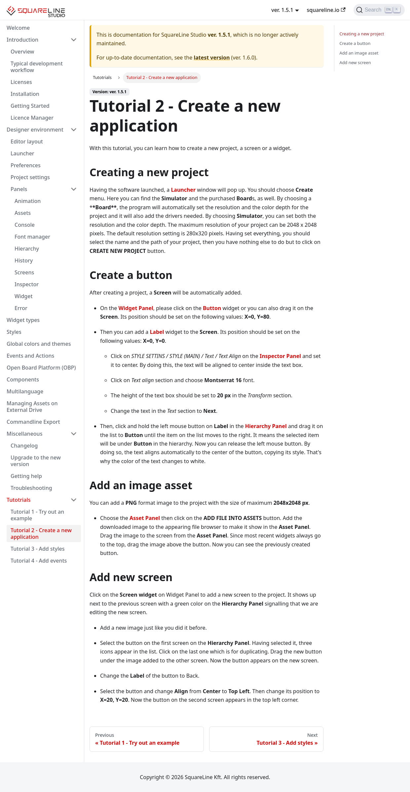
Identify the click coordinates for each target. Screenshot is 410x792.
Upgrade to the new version (36, 461)
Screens (24, 272)
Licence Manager (32, 117)
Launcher (22, 153)
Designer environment (35, 129)
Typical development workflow (37, 67)
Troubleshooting (31, 488)
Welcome (18, 27)
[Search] (379, 10)
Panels (19, 189)
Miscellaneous (24, 433)
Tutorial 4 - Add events (39, 560)
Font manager (32, 236)
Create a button (355, 43)
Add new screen (355, 62)
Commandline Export (33, 421)
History (24, 260)
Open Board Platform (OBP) (41, 367)
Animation (28, 201)
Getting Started (30, 105)
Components (23, 379)
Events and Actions (30, 355)
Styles (14, 332)
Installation (25, 94)
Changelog (24, 445)
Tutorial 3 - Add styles (38, 548)
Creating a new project (362, 34)
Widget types (23, 320)
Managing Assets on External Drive (32, 407)
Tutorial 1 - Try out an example (37, 515)
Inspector (27, 284)
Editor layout (27, 141)
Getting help (26, 476)
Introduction (22, 39)
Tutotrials (19, 499)
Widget (24, 296)
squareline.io (326, 10)
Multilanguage (25, 391)
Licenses (21, 82)
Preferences (26, 165)
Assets (23, 213)
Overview (22, 51)
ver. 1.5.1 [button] (282, 10)
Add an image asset (359, 53)
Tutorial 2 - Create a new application (41, 533)
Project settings (30, 177)
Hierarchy (27, 248)
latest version (212, 57)
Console (25, 224)
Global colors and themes (39, 343)
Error (21, 308)
